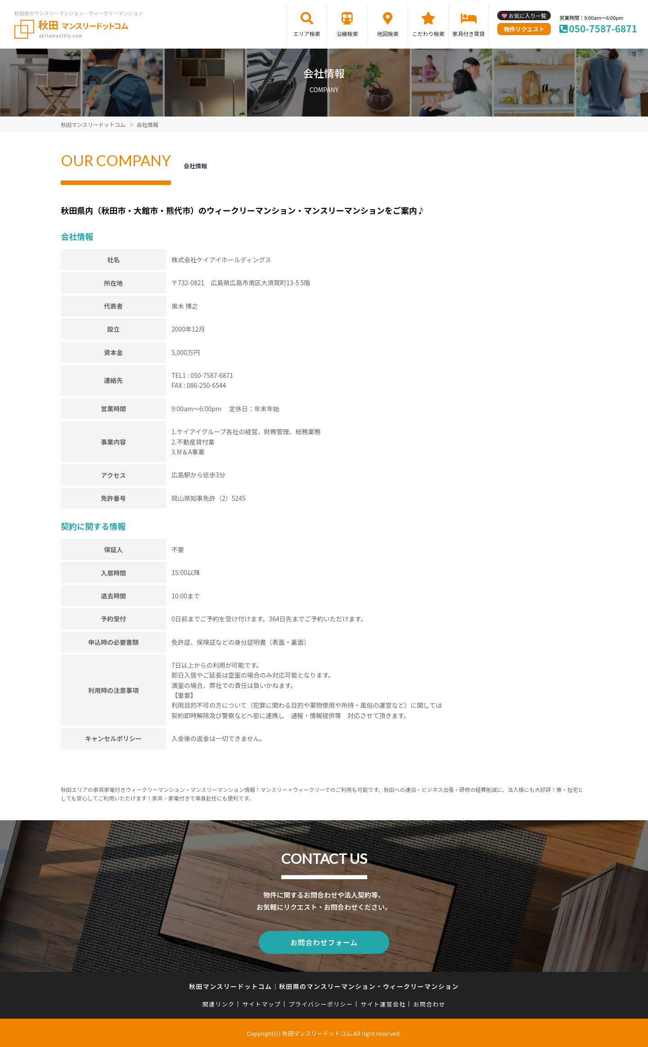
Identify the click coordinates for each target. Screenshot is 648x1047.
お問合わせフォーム (324, 941)
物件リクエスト (524, 29)
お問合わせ (430, 1003)
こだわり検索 (428, 33)
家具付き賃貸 (468, 33)
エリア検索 (306, 33)
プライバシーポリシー (320, 1003)
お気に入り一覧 (527, 15)
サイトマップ (262, 1003)
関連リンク (218, 1003)
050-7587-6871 (603, 28)
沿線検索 (347, 33)
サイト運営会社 (382, 1003)
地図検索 (388, 33)
